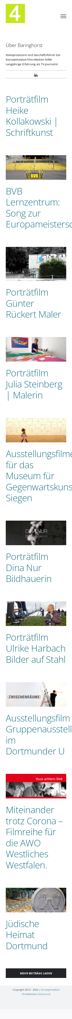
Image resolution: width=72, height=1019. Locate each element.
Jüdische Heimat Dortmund (27, 934)
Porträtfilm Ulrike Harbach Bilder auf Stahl (35, 648)
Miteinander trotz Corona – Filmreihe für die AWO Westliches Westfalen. (34, 837)
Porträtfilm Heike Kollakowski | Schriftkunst (32, 116)
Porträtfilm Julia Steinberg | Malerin (34, 384)
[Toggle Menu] (63, 16)
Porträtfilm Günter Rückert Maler (33, 303)
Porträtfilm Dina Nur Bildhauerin (28, 567)
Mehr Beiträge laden (36, 973)
